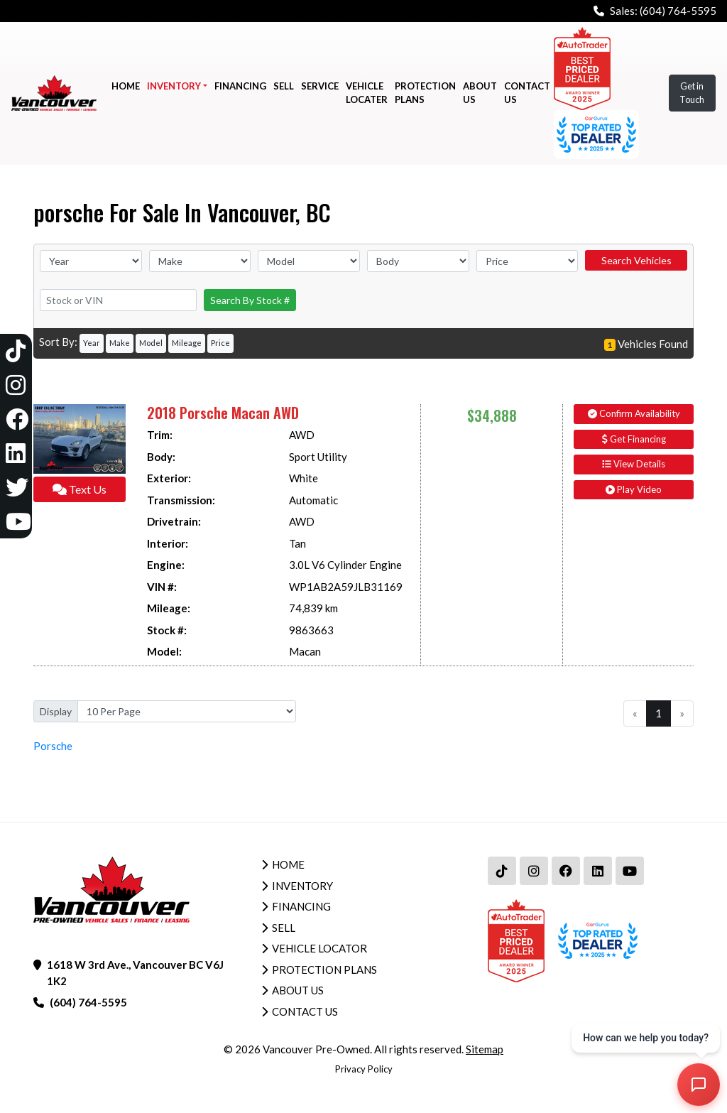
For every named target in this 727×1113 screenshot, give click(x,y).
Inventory (302, 885)
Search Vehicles (636, 260)
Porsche (52, 745)
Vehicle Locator (319, 948)
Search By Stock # (250, 300)
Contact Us (305, 1011)
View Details (633, 463)
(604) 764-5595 (678, 10)
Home (288, 864)
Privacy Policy (364, 1069)
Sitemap (484, 1049)
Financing (301, 906)
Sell (283, 927)
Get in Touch (691, 92)
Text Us (79, 489)
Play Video (634, 489)
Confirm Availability (634, 413)
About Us (298, 990)
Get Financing (634, 439)
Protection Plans (324, 969)
